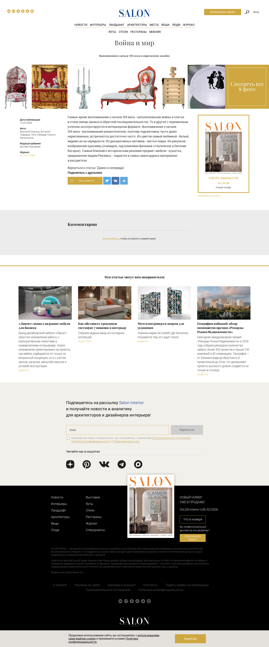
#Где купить (85, 341)
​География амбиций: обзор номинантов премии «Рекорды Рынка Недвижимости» (220, 328)
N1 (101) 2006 (27, 155)
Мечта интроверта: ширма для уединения (161, 326)
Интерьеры (98, 24)
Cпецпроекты (95, 530)
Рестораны (138, 32)
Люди (176, 24)
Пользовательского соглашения (171, 438)
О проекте (60, 585)
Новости (81, 24)
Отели (123, 32)
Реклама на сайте (87, 585)
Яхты (112, 32)
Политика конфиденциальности (160, 590)
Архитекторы (137, 24)
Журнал (188, 24)
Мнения (155, 32)
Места (154, 24)
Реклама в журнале (121, 585)
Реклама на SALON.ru (209, 196)
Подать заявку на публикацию (187, 585)
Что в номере (192, 519)
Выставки (93, 497)
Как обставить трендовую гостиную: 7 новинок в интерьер (102, 326)
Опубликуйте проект (223, 12)
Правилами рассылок (126, 441)
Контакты (150, 585)
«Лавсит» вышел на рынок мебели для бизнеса (44, 326)
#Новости (24, 370)
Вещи (165, 24)
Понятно (190, 639)
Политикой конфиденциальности (91, 441)
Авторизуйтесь (110, 238)
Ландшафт (116, 24)
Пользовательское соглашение (108, 590)
